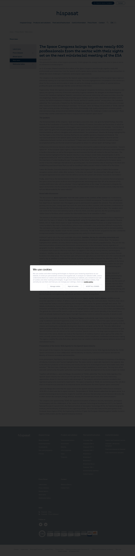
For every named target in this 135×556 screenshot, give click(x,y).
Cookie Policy (88, 282)
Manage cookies (55, 286)
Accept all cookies (92, 286)
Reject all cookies (73, 286)
